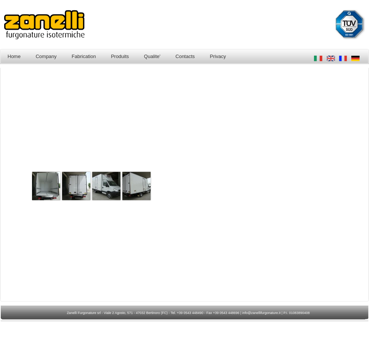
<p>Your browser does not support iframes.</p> (183, 185)
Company (46, 56)
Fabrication (84, 56)
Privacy (218, 56)
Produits (120, 56)
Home (14, 56)
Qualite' (152, 56)
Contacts (185, 56)
